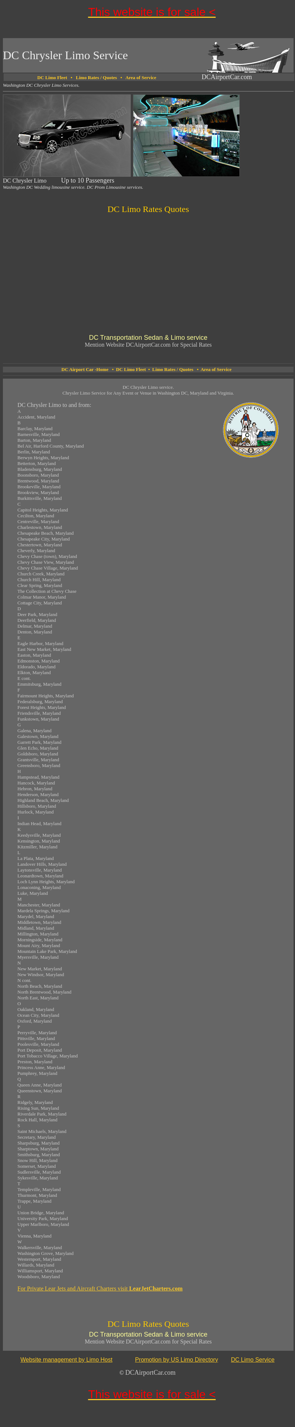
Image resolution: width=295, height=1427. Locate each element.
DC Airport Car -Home (84, 369)
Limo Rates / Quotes (96, 77)
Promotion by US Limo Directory (176, 1360)
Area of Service (140, 77)
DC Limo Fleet (131, 369)
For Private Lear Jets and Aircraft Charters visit (100, 1288)
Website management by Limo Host (66, 1360)
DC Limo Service (253, 1360)
